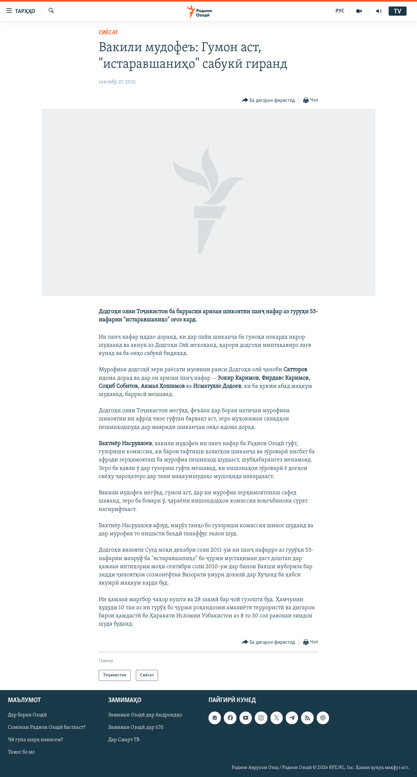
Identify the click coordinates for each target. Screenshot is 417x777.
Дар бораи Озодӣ (27, 715)
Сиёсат (108, 33)
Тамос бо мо (21, 752)
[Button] (268, 100)
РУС (340, 11)
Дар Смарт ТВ (123, 740)
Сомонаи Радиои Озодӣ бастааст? (46, 727)
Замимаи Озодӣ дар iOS (136, 727)
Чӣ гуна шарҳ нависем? (35, 740)
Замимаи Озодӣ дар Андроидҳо (145, 715)
